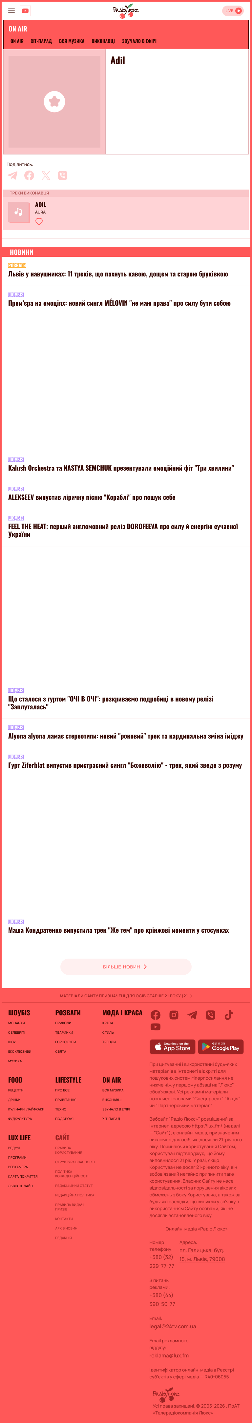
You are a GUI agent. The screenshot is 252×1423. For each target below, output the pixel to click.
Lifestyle (68, 1079)
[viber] (63, 175)
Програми (17, 1157)
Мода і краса (122, 1012)
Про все (62, 1090)
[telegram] (12, 175)
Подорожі (64, 1118)
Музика (15, 1061)
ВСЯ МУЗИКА (71, 41)
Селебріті (16, 1032)
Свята (60, 1051)
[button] (39, 221)
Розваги (68, 1012)
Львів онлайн (20, 1186)
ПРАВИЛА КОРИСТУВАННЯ (68, 1150)
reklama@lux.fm (169, 1355)
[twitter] (46, 175)
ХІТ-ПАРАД (41, 41)
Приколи (63, 1023)
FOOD (15, 1079)
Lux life (19, 1137)
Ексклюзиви (19, 1051)
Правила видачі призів (69, 1206)
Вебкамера (18, 1167)
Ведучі (14, 1148)
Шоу (12, 1042)
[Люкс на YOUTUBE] (25, 11)
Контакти (64, 1218)
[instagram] (174, 1015)
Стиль (108, 1032)
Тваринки (64, 1032)
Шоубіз (19, 1012)
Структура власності (75, 1162)
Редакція (63, 1237)
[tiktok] (229, 1015)
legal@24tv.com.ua (173, 1326)
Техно (60, 1109)
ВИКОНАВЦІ (103, 41)
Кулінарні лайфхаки (26, 1109)
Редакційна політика (74, 1195)
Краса (107, 1023)
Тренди (109, 1042)
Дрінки (14, 1099)
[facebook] (29, 175)
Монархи (16, 1023)
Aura (40, 212)
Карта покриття (23, 1176)
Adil (40, 204)
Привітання (65, 1099)
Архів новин (66, 1228)
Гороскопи (65, 1042)
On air (17, 41)
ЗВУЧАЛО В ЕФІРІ (139, 41)
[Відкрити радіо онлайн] (233, 11)
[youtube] (155, 1027)
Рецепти (16, 1090)
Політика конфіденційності (71, 1173)
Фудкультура (20, 1118)
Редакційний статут (74, 1185)
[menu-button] (11, 11)
